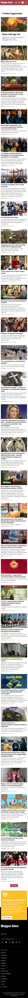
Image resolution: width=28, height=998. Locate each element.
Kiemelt (3, 952)
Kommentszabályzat (8, 994)
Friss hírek (4, 950)
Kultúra (3, 981)
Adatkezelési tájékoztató (18, 994)
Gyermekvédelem (6, 973)
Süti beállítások (14, 995)
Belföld (3, 960)
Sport (3, 984)
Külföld (3, 965)
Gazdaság (4, 978)
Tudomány (4, 986)
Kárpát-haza (5, 971)
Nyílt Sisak (4, 957)
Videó (3, 968)
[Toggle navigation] (25, 2)
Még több (14, 885)
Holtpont (4, 963)
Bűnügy (4, 976)
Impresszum (4, 933)
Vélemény (4, 955)
